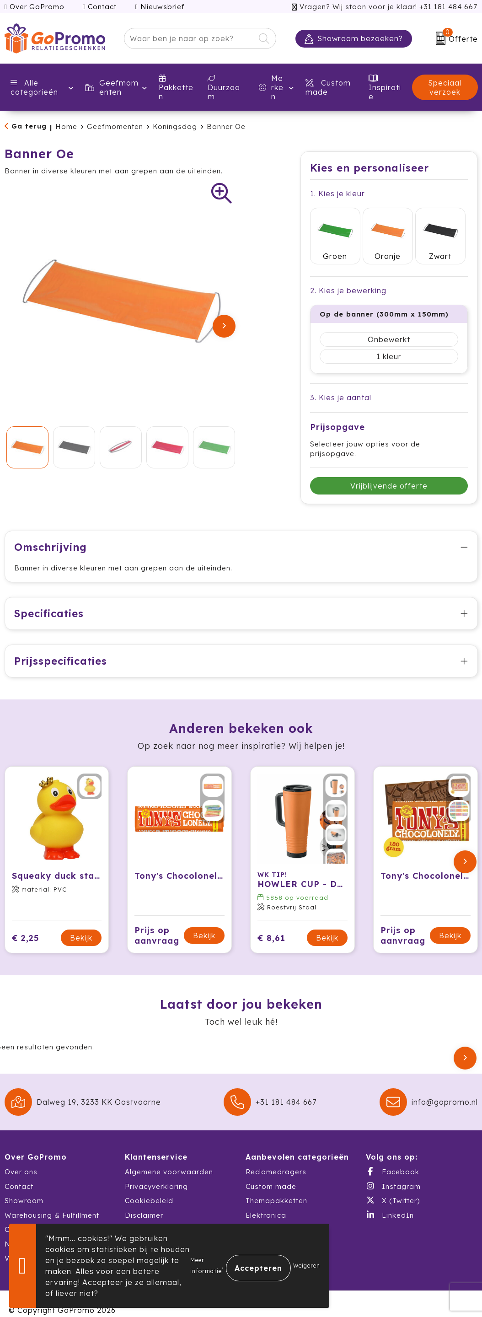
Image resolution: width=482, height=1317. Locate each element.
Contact (100, 6)
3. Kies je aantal (340, 384)
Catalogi (20, 1216)
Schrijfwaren (268, 1216)
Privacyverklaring (156, 1173)
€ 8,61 (271, 924)
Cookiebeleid (149, 1187)
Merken (271, 87)
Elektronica (266, 1202)
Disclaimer (144, 1202)
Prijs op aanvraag (156, 922)
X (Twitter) (393, 1187)
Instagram (393, 1172)
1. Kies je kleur (337, 193)
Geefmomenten (112, 87)
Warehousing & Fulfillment (52, 1202)
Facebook (392, 1158)
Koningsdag (175, 126)
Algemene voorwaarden (169, 1159)
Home (66, 126)
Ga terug (29, 126)
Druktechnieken (153, 1216)
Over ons (21, 1159)
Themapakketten (276, 1187)
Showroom (24, 1187)
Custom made (271, 1173)
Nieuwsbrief (159, 6)
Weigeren (306, 1265)
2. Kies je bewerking (348, 277)
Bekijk (81, 925)
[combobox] (189, 38)
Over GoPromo (34, 6)
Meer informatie (206, 1265)
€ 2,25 (25, 924)
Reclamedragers (276, 1159)
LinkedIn (390, 1201)
